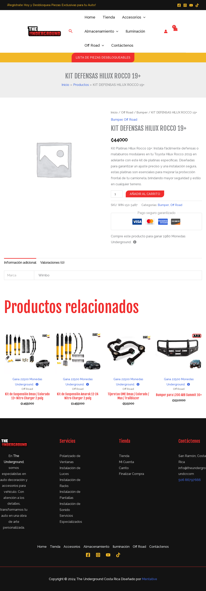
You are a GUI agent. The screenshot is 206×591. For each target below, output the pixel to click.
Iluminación (135, 31)
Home (89, 17)
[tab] (20, 262)
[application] (143, 17)
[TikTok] (197, 5)
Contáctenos (122, 45)
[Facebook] (179, 5)
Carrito (124, 468)
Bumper (142, 112)
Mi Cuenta (126, 462)
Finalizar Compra (131, 474)
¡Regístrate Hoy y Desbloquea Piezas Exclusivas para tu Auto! (51, 5)
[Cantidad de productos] (117, 194)
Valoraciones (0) (52, 263)
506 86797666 (189, 480)
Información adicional (20, 263)
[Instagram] (185, 5)
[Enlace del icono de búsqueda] (71, 31)
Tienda (109, 17)
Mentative (149, 579)
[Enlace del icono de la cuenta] (166, 31)
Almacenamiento (101, 31)
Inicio (114, 112)
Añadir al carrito (145, 194)
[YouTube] (191, 5)
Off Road (94, 45)
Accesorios (133, 17)
